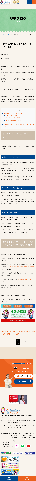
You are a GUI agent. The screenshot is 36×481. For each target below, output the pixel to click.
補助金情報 (23, 437)
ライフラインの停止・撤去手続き (14, 118)
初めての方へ (14, 435)
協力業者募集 (6, 444)
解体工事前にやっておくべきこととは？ (13, 113)
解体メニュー (24, 433)
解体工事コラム (8, 58)
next (9, 342)
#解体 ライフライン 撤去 (8, 332)
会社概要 (31, 439)
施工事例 (23, 435)
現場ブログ (31, 433)
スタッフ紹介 (32, 437)
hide (21, 110)
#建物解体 (27, 332)
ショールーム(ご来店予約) (9, 441)
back (26, 342)
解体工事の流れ (14, 437)
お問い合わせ (24, 376)
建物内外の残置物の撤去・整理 (13, 120)
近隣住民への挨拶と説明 (12, 115)
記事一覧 (18, 342)
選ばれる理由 (14, 433)
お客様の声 (31, 435)
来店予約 (24, 381)
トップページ (6, 433)
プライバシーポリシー (8, 446)
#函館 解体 (20, 332)
